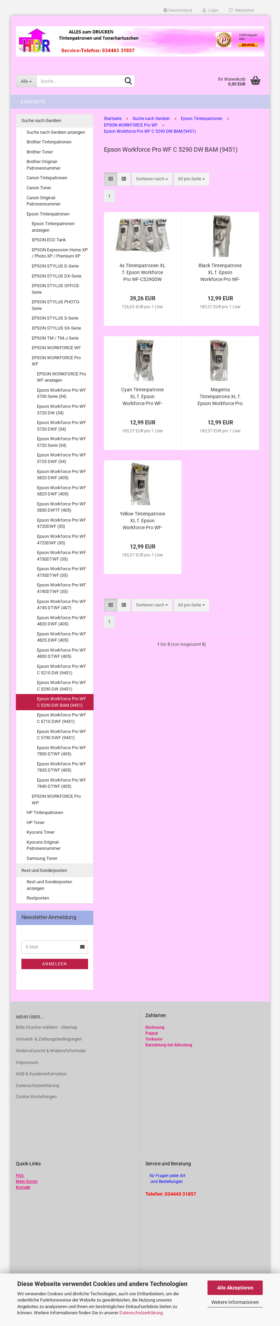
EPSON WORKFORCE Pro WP (56, 799)
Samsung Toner (42, 858)
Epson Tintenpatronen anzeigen (53, 227)
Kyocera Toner (41, 832)
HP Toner (36, 822)
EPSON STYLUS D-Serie (55, 266)
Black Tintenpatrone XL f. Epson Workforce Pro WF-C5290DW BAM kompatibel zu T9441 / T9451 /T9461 (220, 273)
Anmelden (54, 964)
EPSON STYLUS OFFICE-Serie (56, 289)
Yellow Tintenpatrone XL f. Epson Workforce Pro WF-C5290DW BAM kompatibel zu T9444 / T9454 (142, 521)
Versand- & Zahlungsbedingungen (49, 1039)
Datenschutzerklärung (141, 1312)
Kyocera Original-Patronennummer (43, 845)
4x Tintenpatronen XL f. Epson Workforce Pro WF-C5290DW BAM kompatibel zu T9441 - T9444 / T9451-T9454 (142, 273)
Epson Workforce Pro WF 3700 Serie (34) (61, 393)
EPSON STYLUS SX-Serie (56, 328)
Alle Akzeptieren (235, 1287)
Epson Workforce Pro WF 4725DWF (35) (61, 539)
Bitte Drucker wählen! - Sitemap (46, 1027)
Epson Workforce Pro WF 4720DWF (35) (61, 523)
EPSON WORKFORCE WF (56, 347)
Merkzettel (241, 10)
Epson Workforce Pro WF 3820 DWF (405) (61, 475)
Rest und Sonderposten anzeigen (49, 885)
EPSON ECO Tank (49, 239)
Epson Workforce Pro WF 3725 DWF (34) (61, 458)
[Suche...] (26, 81)
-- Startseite (31, 101)
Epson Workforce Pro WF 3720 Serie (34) (61, 442)
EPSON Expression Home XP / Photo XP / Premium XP (60, 253)
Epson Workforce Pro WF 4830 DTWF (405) (61, 653)
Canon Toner (39, 187)
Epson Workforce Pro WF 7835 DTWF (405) (61, 767)
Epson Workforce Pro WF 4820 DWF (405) (61, 621)
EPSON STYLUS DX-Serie (56, 276)
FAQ (19, 1175)
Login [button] (210, 10)
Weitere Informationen (235, 1302)
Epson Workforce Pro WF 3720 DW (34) (61, 409)
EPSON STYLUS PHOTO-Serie (56, 305)
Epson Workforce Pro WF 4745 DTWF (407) (61, 605)
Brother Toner (40, 151)
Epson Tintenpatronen (48, 214)
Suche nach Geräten (41, 120)
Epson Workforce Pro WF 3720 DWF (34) (61, 426)
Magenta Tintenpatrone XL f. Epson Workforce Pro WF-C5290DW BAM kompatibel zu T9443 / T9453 (220, 397)
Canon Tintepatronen (47, 177)
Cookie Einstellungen (36, 1096)
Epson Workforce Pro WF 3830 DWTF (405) (61, 507)
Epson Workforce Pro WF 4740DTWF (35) (61, 588)
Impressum (27, 1062)
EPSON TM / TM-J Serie (55, 338)
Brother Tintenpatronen (49, 141)
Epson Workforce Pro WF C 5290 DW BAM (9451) (61, 702)
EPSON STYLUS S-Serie (55, 318)
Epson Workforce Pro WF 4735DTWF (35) (61, 572)
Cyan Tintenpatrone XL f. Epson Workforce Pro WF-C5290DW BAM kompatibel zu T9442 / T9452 (142, 397)
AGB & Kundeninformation (41, 1073)
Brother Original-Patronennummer (43, 165)
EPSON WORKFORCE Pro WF (56, 361)
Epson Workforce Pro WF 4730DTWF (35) (61, 556)
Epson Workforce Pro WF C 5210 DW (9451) (61, 669)
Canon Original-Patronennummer (43, 201)
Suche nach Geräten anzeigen (56, 132)
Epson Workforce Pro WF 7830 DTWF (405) (61, 751)
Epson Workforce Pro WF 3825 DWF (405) (61, 491)
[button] (177, 10)
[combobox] (152, 179)
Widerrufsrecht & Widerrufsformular (51, 1050)
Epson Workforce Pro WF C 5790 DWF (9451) (61, 735)
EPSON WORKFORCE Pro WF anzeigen (61, 377)
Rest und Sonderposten (44, 870)
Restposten (38, 898)
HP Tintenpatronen (45, 812)
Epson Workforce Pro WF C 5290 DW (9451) (61, 686)
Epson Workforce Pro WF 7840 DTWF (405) (61, 783)
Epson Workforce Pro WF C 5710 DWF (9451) (61, 718)
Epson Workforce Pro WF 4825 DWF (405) (61, 637)
